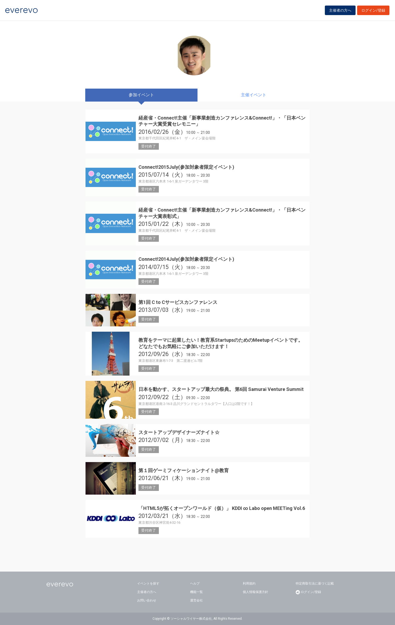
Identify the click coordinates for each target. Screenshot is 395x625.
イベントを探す (148, 583)
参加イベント (141, 94)
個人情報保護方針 (255, 592)
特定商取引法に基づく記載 (315, 583)
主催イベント (253, 94)
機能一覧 (196, 592)
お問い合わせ (146, 600)
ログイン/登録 (373, 11)
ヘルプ (195, 583)
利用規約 (249, 583)
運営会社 (196, 600)
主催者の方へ (340, 11)
